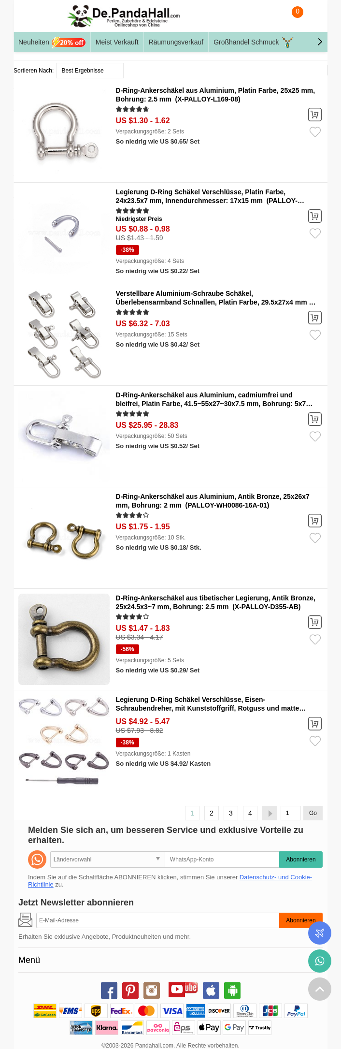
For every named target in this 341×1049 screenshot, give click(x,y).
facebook (109, 990)
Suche (272, 18)
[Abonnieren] (157, 920)
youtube (177, 989)
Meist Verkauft (117, 42)
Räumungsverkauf (176, 42)
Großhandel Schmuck (253, 42)
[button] (319, 42)
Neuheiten (51, 42)
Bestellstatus (319, 933)
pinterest (130, 990)
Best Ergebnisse (82, 70)
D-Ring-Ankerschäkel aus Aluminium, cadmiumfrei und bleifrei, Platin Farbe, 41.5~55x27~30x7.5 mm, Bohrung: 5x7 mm (211, 403)
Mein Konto (311, 18)
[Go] (291, 813)
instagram (151, 990)
